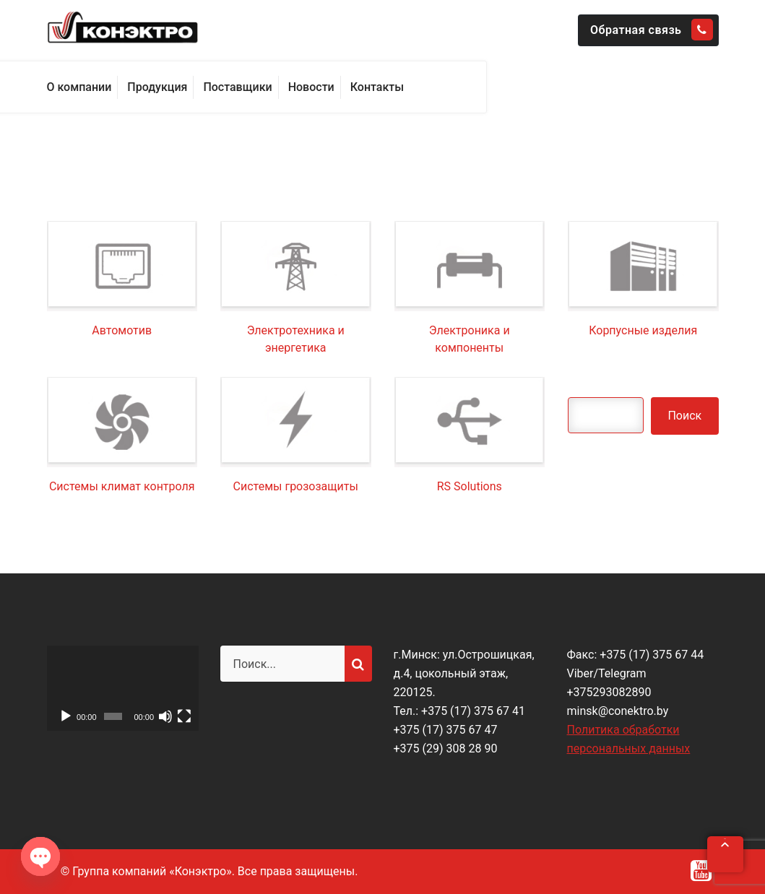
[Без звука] (165, 716)
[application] (123, 688)
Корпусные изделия (643, 330)
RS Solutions (469, 486)
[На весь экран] (184, 716)
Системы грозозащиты (295, 486)
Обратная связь (651, 29)
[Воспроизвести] (66, 716)
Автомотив (122, 330)
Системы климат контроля (122, 486)
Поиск (684, 415)
